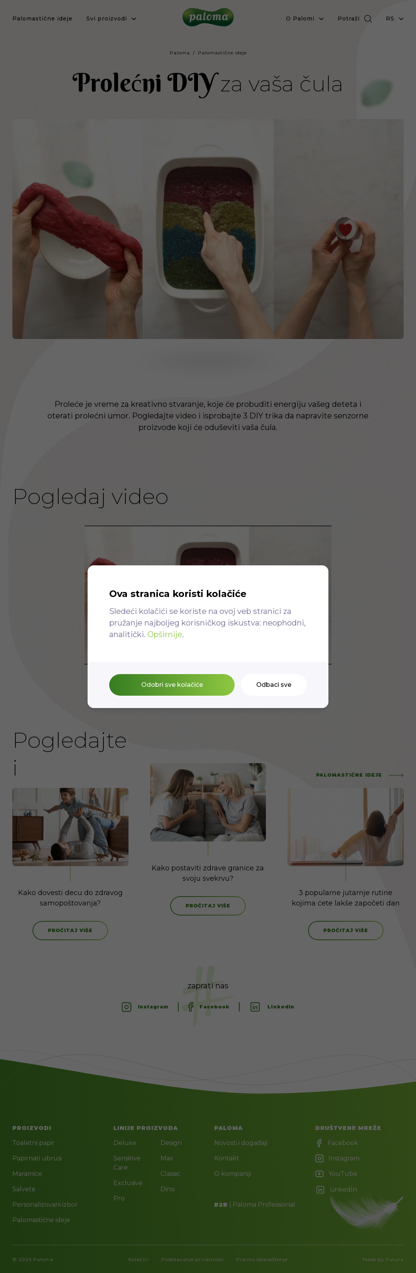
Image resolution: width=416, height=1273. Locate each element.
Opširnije (164, 634)
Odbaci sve (273, 684)
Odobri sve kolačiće (172, 684)
